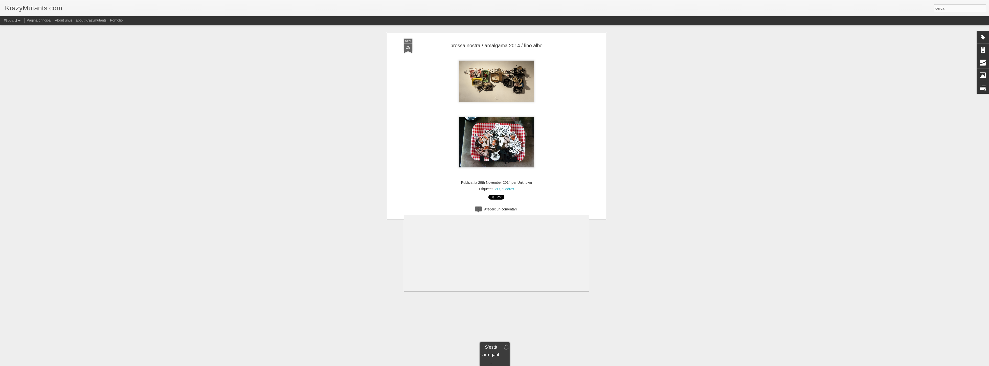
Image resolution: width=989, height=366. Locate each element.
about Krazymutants (91, 20)
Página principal (39, 20)
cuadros (508, 189)
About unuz (63, 20)
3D (497, 189)
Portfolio (116, 20)
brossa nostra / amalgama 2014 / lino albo (496, 45)
